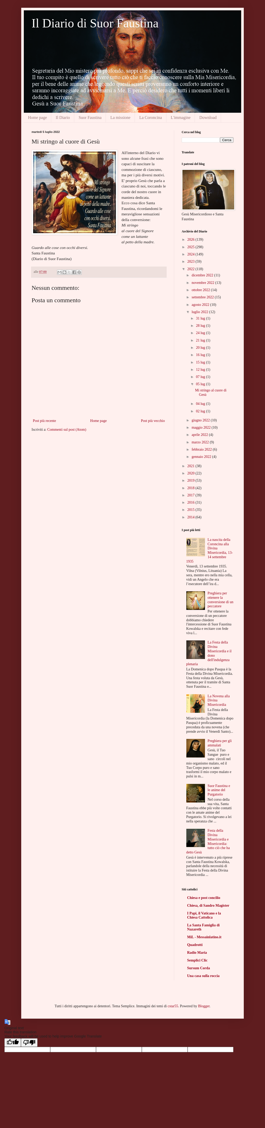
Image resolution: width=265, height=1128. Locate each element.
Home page (37, 117)
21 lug (201, 340)
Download (208, 117)
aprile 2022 (200, 435)
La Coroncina (150, 117)
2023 (191, 261)
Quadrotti (195, 945)
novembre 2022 (203, 283)
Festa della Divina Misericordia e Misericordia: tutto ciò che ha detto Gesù (208, 841)
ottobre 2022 (201, 290)
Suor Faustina (90, 117)
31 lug (201, 318)
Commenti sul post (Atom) (66, 429)
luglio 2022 (200, 312)
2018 (191, 488)
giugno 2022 (201, 420)
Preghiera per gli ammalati (220, 743)
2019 (191, 480)
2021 (191, 466)
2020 (191, 473)
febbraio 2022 (202, 449)
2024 (191, 254)
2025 (191, 247)
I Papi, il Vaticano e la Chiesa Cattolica (204, 915)
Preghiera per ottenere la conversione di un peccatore (220, 599)
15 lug (201, 362)
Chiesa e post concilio (203, 898)
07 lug (201, 377)
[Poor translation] (29, 1042)
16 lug (201, 355)
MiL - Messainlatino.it (204, 937)
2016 (191, 502)
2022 (191, 269)
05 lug (201, 384)
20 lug (201, 348)
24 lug (201, 333)
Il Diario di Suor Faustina (95, 23)
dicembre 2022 (203, 275)
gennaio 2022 (202, 457)
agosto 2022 (201, 305)
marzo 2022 (201, 442)
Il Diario (63, 117)
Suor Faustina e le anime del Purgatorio (219, 790)
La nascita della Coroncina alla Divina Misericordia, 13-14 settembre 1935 (209, 550)
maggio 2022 (201, 427)
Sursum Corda (198, 968)
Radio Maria (197, 953)
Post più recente (44, 421)
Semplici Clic (197, 960)
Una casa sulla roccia (203, 976)
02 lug (201, 411)
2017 (191, 495)
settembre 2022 (203, 297)
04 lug (201, 404)
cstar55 (173, 1006)
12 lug (201, 370)
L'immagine (181, 117)
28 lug (201, 326)
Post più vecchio (153, 421)
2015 (191, 510)
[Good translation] (12, 1042)
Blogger (203, 1006)
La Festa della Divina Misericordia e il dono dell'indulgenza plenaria (209, 653)
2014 (191, 517)
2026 (191, 239)
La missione (120, 117)
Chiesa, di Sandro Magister (208, 905)
